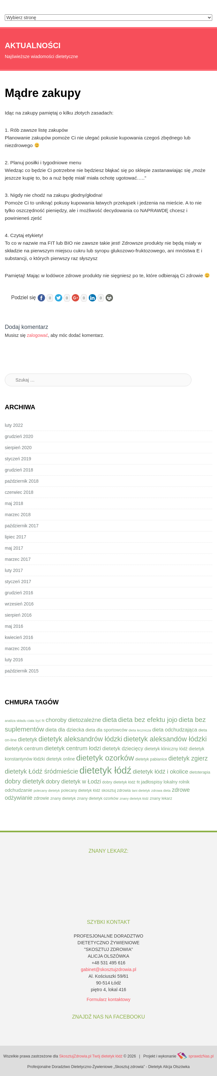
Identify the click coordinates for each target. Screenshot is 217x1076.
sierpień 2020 (18, 447)
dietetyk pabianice (151, 759)
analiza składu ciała (19, 721)
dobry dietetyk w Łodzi (73, 781)
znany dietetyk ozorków (97, 798)
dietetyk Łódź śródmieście (41, 771)
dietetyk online (60, 758)
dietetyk (27, 739)
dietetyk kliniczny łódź (166, 748)
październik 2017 (22, 525)
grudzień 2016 (19, 592)
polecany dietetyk (47, 790)
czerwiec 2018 (19, 492)
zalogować (37, 335)
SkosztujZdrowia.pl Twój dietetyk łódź (91, 1056)
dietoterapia (200, 772)
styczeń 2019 (18, 458)
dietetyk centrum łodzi (72, 748)
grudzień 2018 (19, 469)
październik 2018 (22, 481)
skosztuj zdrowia (116, 790)
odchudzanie (18, 790)
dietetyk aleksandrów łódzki (80, 739)
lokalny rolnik (176, 781)
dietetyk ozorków (105, 757)
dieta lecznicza (140, 730)
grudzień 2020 (19, 436)
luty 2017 (14, 570)
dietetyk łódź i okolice (160, 771)
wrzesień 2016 (19, 603)
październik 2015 (22, 670)
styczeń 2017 (18, 581)
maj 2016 (14, 626)
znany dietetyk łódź (134, 798)
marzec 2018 (18, 514)
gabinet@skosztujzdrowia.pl (108, 969)
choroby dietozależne (73, 719)
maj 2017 (14, 548)
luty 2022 (14, 425)
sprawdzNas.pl (201, 1056)
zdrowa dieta (160, 790)
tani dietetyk (141, 790)
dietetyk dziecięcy (122, 748)
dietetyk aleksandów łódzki (165, 739)
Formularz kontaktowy (109, 999)
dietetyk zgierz (187, 758)
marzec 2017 (18, 559)
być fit (39, 721)
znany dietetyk (63, 798)
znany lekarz (161, 798)
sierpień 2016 (18, 615)
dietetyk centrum (24, 748)
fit (138, 782)
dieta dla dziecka (64, 729)
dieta (109, 719)
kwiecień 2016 (19, 637)
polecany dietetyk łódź (80, 790)
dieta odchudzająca (174, 729)
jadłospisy (151, 781)
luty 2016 (14, 659)
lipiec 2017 (15, 536)
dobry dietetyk (25, 781)
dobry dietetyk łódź (118, 782)
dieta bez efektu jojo (147, 719)
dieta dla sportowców (106, 729)
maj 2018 (14, 503)
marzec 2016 (18, 648)
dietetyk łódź (105, 770)
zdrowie (41, 798)
